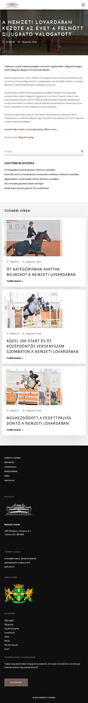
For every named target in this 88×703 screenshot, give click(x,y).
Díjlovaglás (9, 620)
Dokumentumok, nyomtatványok (20, 559)
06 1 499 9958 (18, 534)
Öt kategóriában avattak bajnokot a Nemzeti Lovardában (29, 169)
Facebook (16, 682)
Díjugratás (26, 42)
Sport (6, 649)
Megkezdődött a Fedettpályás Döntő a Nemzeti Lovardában (31, 179)
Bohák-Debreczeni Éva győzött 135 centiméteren (26, 188)
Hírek (34, 42)
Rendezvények (11, 471)
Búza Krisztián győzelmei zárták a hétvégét (24, 183)
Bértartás (9, 462)
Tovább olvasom (14, 281)
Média (7, 640)
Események (9, 632)
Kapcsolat (9, 480)
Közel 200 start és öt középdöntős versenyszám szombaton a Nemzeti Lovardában (41, 174)
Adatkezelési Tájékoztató (17, 563)
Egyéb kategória (11, 628)
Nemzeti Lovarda (12, 458)
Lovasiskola (10, 467)
